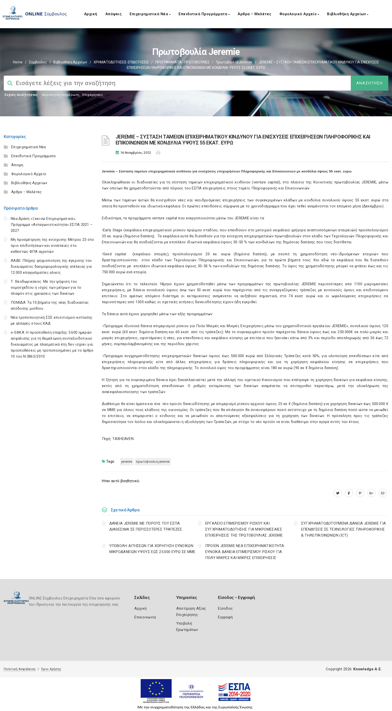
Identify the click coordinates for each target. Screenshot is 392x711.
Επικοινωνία (145, 617)
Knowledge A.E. (367, 669)
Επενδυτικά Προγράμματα (204, 14)
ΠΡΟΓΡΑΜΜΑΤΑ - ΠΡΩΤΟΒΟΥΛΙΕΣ (182, 62)
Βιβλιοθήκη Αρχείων (347, 14)
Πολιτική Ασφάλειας (20, 669)
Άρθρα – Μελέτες (254, 14)
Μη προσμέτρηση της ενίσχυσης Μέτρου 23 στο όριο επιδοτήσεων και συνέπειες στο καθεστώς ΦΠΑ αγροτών (52, 245)
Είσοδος (225, 608)
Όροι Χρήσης (51, 669)
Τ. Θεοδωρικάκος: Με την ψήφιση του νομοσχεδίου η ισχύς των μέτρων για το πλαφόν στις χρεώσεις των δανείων (46, 287)
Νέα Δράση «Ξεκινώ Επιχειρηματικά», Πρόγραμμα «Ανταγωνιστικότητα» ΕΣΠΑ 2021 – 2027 (51, 224)
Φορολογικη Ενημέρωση (60, 95)
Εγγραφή (225, 617)
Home (17, 62)
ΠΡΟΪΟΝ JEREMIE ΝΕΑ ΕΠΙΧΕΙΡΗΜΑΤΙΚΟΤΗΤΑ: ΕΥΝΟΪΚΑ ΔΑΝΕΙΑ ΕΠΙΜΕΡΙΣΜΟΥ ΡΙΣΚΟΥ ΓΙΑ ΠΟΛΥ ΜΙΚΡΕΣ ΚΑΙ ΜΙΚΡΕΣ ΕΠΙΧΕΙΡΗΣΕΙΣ (245, 552)
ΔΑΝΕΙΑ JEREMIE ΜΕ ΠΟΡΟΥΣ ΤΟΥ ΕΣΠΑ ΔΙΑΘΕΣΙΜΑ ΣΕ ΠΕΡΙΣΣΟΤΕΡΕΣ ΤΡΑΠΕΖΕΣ (145, 526)
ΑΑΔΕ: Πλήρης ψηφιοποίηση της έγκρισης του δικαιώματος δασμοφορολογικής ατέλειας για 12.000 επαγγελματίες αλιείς (51, 266)
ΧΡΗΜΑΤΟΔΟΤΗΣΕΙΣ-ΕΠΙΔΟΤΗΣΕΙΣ (121, 62)
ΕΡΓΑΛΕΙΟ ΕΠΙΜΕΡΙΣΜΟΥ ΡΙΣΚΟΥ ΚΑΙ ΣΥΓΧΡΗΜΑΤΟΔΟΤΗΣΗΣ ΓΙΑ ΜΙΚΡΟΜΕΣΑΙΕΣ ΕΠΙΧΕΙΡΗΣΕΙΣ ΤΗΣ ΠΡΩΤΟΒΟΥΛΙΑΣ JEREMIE (244, 529)
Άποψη (17, 165)
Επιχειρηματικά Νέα (150, 14)
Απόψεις (113, 14)
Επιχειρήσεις (92, 95)
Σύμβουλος (38, 62)
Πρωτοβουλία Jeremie (234, 62)
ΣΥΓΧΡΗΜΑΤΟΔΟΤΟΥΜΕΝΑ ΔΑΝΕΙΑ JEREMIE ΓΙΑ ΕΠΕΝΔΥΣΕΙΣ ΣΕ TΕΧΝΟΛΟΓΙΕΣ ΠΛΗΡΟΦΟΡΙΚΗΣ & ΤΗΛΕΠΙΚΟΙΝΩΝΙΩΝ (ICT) (343, 529)
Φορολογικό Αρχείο (299, 14)
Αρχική (90, 14)
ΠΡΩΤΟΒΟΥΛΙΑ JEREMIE (153, 461)
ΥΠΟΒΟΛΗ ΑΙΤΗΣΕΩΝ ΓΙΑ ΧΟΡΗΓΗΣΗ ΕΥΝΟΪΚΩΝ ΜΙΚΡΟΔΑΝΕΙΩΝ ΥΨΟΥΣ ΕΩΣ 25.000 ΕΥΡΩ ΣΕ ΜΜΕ (152, 549)
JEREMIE (126, 461)
